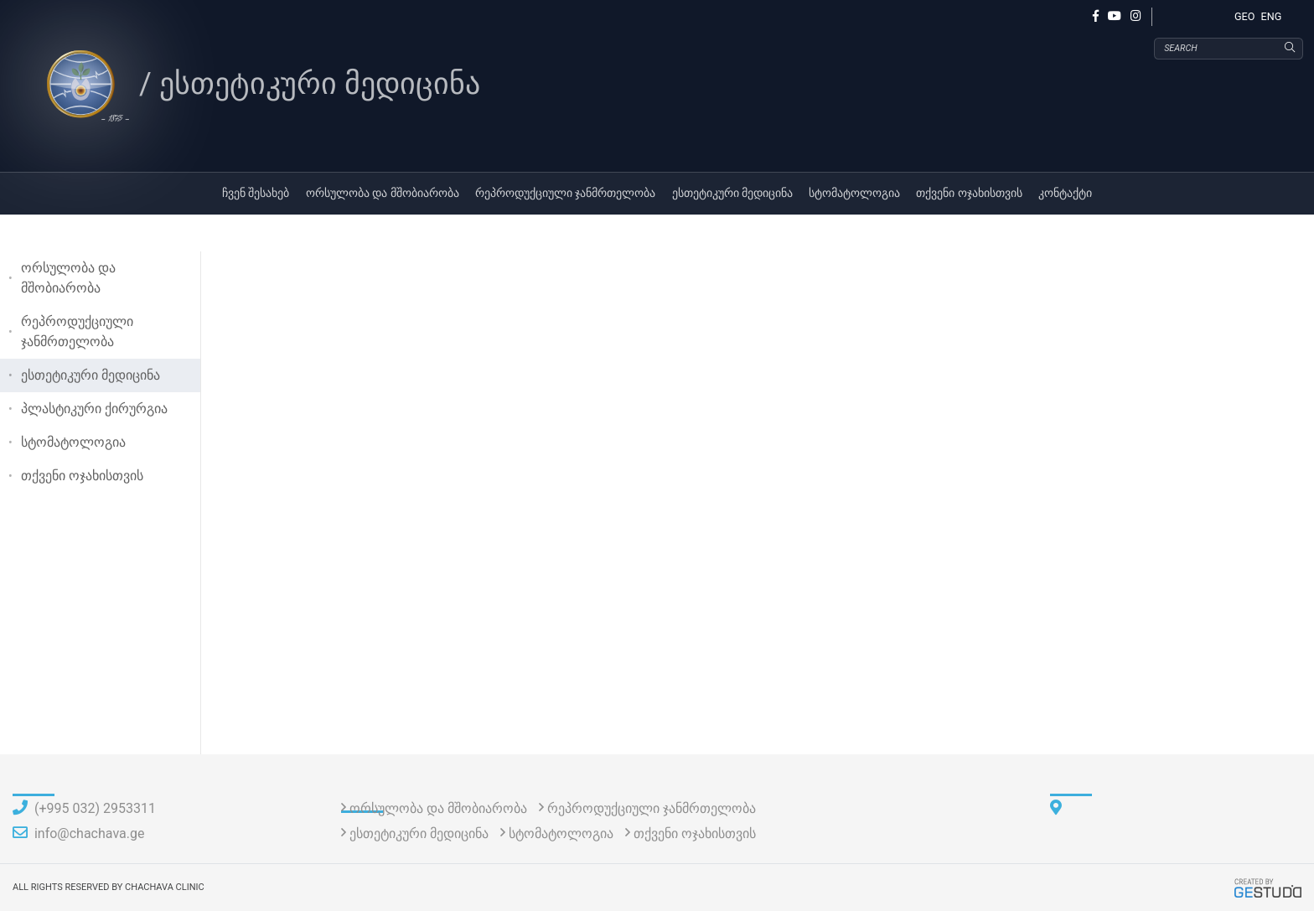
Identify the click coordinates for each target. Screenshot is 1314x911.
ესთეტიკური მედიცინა (733, 193)
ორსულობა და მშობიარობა (382, 193)
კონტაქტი (1065, 193)
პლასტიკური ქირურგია (94, 409)
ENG (1271, 16)
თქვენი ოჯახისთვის (969, 193)
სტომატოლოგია (854, 193)
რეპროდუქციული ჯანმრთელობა (565, 193)
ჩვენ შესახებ (256, 193)
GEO (1244, 16)
